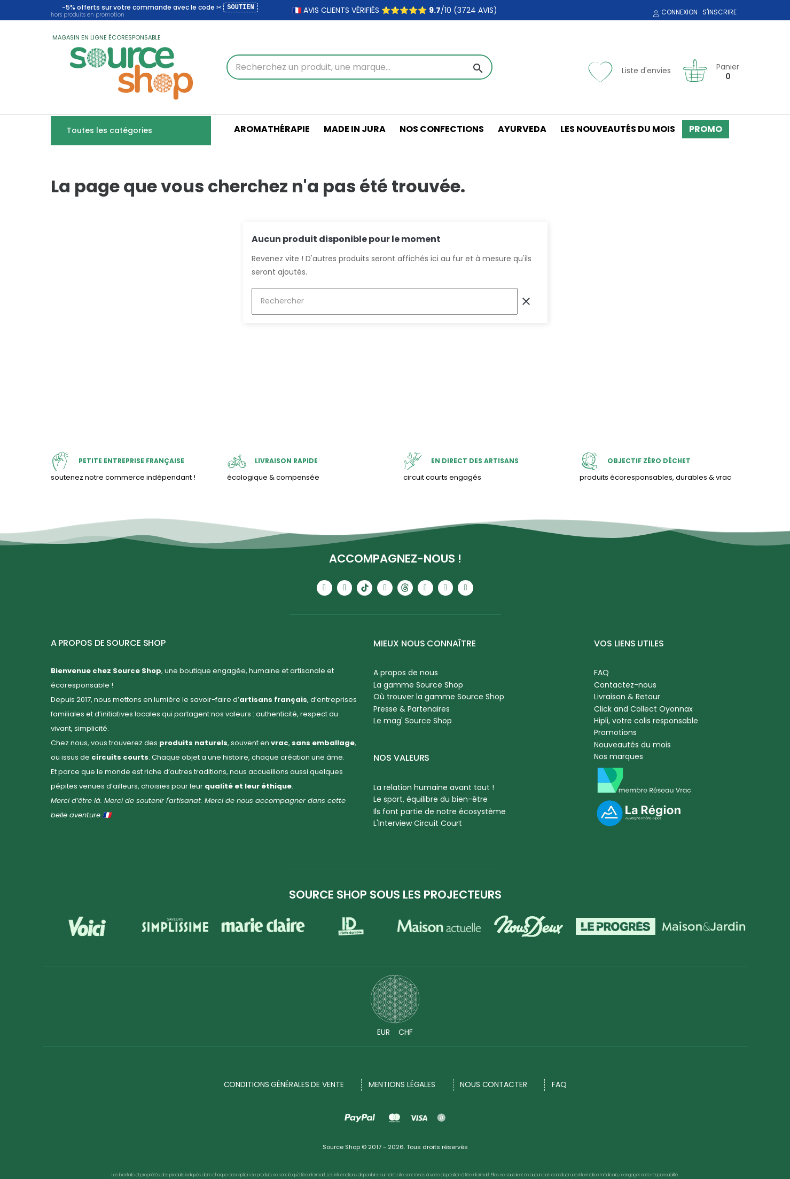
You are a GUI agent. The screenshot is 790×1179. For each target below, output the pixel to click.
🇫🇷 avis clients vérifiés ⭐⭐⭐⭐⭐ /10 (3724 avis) (394, 10)
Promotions (615, 732)
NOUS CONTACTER (493, 1084)
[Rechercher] (385, 301)
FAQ (601, 672)
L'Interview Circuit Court (417, 823)
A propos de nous (405, 672)
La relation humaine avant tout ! (433, 787)
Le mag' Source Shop (412, 720)
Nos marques (618, 756)
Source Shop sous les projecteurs (395, 894)
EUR (383, 1032)
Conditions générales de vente (284, 1084)
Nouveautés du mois (632, 744)
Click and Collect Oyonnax (643, 709)
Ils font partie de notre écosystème (439, 811)
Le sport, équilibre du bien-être (430, 799)
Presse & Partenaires (411, 709)
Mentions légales (402, 1084)
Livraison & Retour (627, 696)
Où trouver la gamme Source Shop (438, 696)
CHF (405, 1032)
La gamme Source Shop (418, 685)
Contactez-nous (625, 685)
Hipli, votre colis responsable (646, 720)
